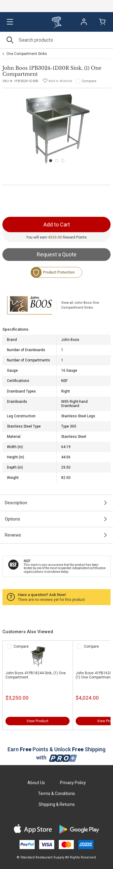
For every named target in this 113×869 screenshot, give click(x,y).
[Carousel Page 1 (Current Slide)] (50, 160)
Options (12, 519)
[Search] (56, 40)
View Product (38, 721)
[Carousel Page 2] (56, 160)
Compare (89, 81)
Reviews (13, 535)
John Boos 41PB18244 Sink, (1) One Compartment (35, 675)
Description (16, 502)
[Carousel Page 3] (62, 160)
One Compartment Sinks (26, 54)
